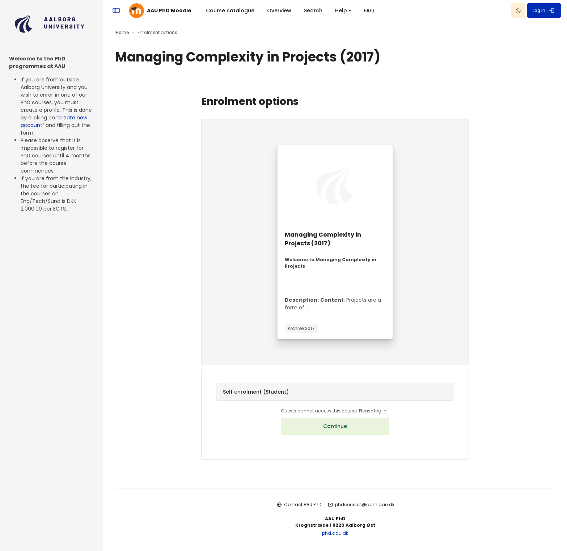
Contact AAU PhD (302, 504)
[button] (335, 392)
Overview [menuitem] (279, 10)
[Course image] (335, 185)
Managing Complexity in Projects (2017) (323, 238)
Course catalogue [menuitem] (230, 10)
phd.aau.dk (335, 533)
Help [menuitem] (341, 10)
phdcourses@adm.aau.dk (364, 504)
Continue (335, 426)
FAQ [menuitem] (369, 10)
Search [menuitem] (313, 10)
